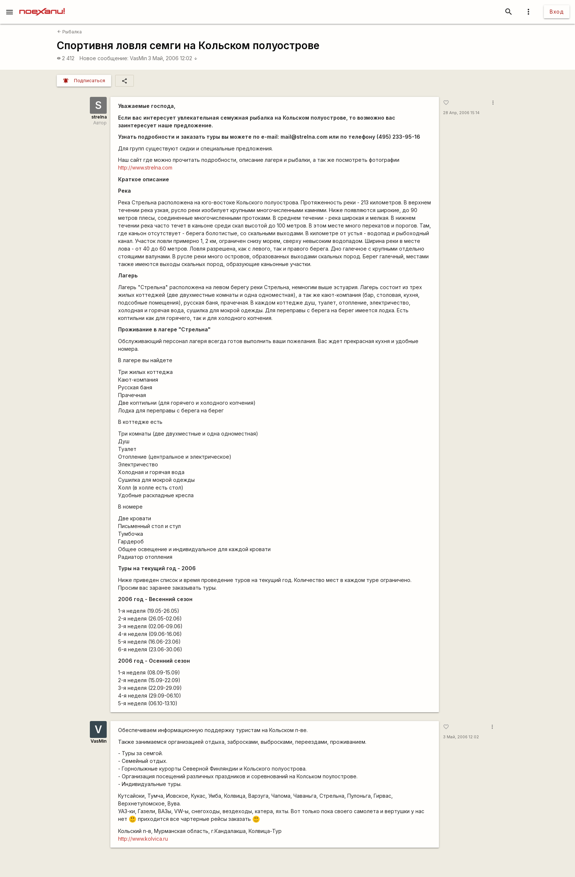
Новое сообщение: (104, 58)
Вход (557, 11)
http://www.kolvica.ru (143, 839)
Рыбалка (69, 31)
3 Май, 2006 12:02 (173, 58)
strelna (99, 117)
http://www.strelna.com (145, 167)
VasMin (138, 58)
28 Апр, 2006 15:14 (461, 112)
